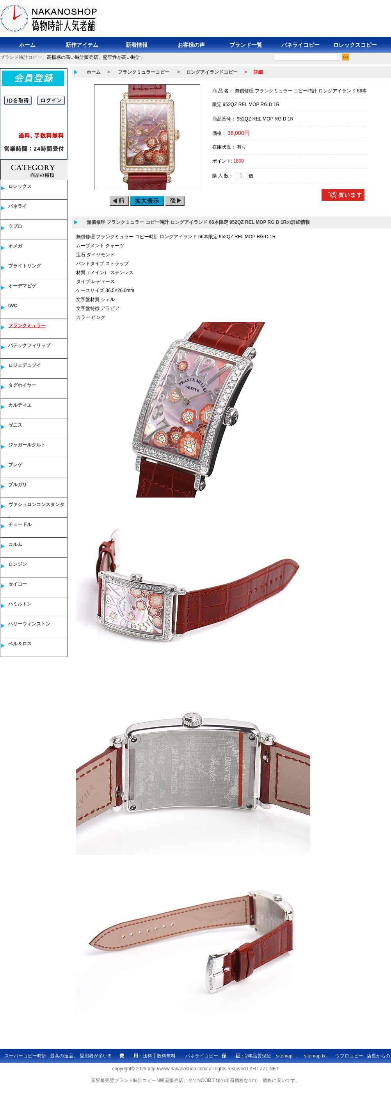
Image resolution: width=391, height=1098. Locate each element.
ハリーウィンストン (29, 624)
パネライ (17, 206)
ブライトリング (24, 266)
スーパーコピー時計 (25, 1056)
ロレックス (20, 186)
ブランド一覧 (245, 45)
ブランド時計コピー (21, 57)
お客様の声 (191, 45)
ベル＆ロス (20, 643)
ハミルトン (20, 604)
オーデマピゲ (22, 286)
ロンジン (17, 564)
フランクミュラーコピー (143, 72)
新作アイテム (82, 45)
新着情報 (137, 45)
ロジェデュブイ (24, 365)
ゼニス (15, 425)
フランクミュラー (27, 325)
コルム (15, 544)
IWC (12, 305)
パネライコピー (300, 45)
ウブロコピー (349, 1056)
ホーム (27, 45)
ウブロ (15, 226)
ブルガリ (17, 484)
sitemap (284, 1056)
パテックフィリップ (29, 345)
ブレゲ (15, 465)
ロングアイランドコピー (212, 72)
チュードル (20, 524)
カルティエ (20, 405)
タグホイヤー (22, 385)
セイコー (17, 584)
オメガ (15, 246)
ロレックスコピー (355, 45)
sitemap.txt (315, 1056)
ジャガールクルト (27, 445)
